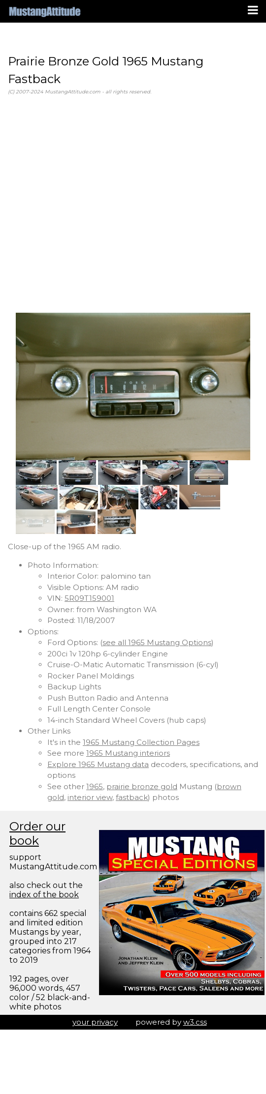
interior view (89, 797)
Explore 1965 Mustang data (98, 764)
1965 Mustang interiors (128, 753)
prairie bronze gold (141, 786)
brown (229, 786)
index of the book (44, 894)
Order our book (37, 833)
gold (55, 797)
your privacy (95, 1022)
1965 (94, 786)
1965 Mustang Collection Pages (141, 742)
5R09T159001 (89, 598)
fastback (132, 797)
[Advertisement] (92, 204)
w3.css (195, 1022)
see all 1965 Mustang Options (156, 642)
